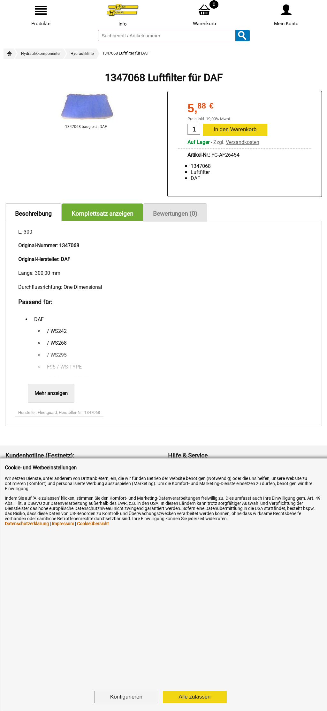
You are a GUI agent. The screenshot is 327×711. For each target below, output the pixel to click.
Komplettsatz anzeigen (102, 213)
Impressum (63, 523)
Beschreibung (33, 213)
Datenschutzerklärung (27, 523)
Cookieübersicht (93, 523)
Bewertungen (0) (175, 213)
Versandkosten (242, 142)
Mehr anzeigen (51, 393)
